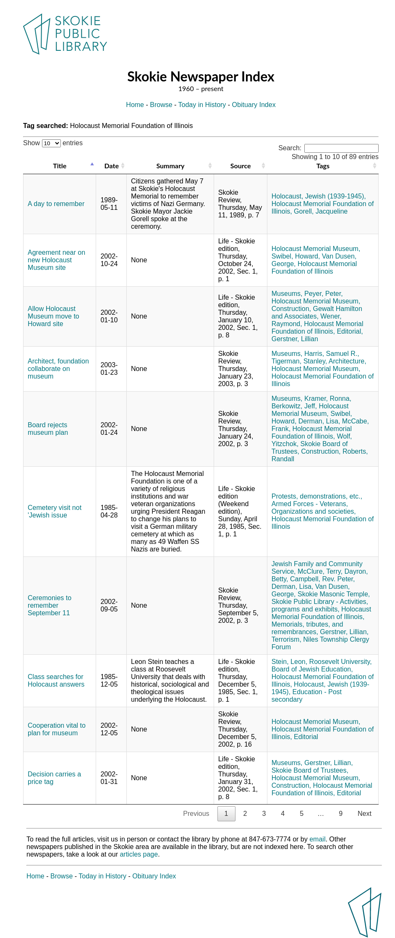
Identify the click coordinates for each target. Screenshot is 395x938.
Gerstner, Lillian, (344, 631)
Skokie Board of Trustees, (310, 770)
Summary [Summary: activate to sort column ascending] (170, 166)
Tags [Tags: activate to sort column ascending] (323, 166)
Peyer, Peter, (323, 293)
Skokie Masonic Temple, (334, 594)
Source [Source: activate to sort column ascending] (240, 166)
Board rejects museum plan (48, 428)
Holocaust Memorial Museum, (316, 248)
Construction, (291, 308)
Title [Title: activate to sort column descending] (59, 166)
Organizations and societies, (314, 511)
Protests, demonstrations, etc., (317, 496)
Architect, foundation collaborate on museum (58, 369)
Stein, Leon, (289, 661)
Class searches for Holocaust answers (56, 680)
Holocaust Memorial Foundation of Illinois (314, 267)
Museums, (287, 293)
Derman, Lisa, (319, 421)
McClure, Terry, (320, 571)
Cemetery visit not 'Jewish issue (54, 511)
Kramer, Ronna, (327, 398)
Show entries (53, 142)
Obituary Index (254, 104)
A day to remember (56, 203)
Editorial (306, 736)
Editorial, (350, 331)
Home (135, 104)
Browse (161, 104)
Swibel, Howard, (296, 256)
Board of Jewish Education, (312, 669)
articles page (139, 854)
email (317, 839)
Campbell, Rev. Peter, (322, 579)
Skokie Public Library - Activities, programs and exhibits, (320, 605)
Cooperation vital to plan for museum (57, 729)
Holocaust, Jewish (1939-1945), (319, 196)
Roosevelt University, (340, 661)
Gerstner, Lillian (295, 338)
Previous (196, 813)
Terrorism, (286, 639)
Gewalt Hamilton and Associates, (317, 312)
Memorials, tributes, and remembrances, (307, 628)
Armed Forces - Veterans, (310, 503)
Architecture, (347, 361)
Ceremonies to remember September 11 (49, 605)
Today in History (202, 104)
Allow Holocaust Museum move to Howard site (53, 316)
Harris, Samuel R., (331, 353)
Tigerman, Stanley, (299, 361)
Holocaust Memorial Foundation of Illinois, (318, 327)
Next (364, 813)
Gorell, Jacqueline (321, 211)
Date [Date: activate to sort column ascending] (112, 166)
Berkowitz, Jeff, (294, 406)
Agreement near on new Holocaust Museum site (56, 260)
